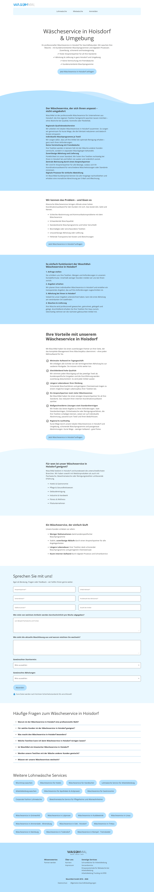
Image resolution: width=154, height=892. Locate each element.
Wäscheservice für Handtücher (81, 783)
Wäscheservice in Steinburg (27, 832)
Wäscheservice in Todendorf (58, 832)
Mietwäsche (78, 11)
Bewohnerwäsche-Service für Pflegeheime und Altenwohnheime (76, 799)
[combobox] (109, 598)
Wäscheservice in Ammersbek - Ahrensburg (34, 823)
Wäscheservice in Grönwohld (28, 815)
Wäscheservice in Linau (120, 815)
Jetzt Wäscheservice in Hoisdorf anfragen (77, 71)
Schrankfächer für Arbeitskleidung (94, 862)
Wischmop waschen (24, 783)
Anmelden (93, 11)
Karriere (68, 862)
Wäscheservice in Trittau (104, 823)
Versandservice (87, 865)
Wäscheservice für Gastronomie (100, 791)
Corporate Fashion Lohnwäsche (29, 799)
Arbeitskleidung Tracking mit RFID (94, 873)
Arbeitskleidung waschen (26, 791)
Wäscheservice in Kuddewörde (90, 815)
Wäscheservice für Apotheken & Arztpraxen (62, 791)
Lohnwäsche (61, 11)
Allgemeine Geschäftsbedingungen (83, 883)
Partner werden (50, 862)
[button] (77, 722)
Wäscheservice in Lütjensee (59, 815)
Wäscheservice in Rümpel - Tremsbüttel (93, 832)
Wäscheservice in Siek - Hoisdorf (73, 823)
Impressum (69, 865)
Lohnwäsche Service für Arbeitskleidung (118, 783)
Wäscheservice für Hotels (50, 783)
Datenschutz (62, 883)
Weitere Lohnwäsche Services (40, 775)
